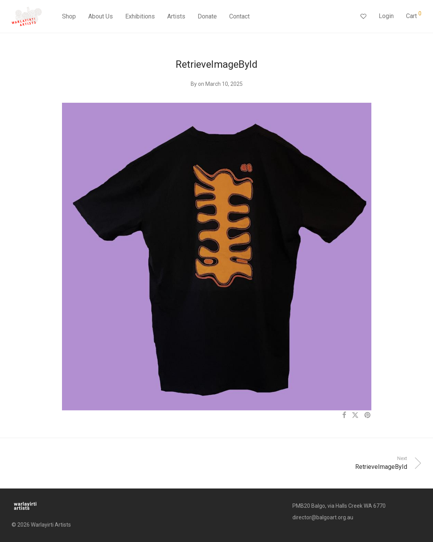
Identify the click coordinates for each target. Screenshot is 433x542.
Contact (239, 16)
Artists (176, 16)
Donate (207, 16)
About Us (100, 16)
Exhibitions (140, 16)
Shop (69, 16)
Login (386, 16)
